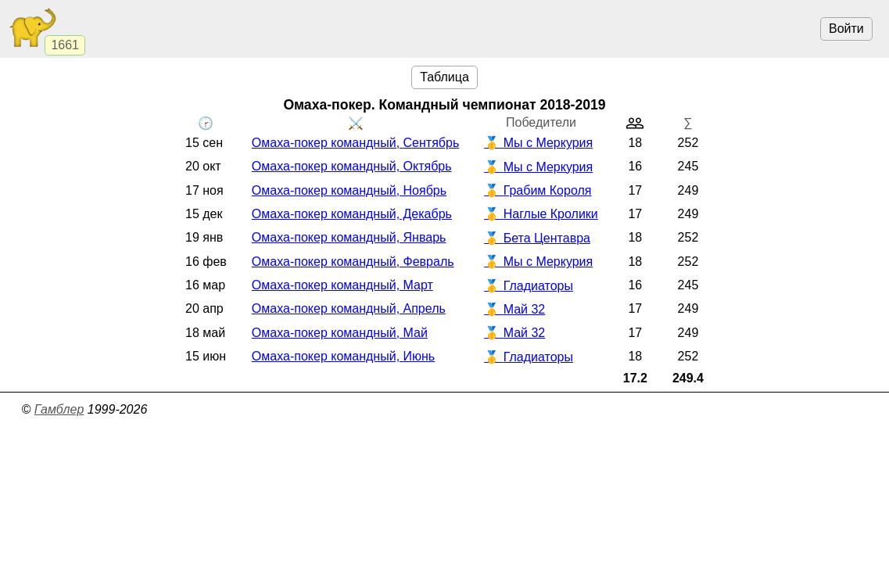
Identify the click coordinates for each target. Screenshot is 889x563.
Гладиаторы (538, 285)
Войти (846, 28)
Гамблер (59, 409)
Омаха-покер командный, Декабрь (352, 214)
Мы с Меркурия (548, 142)
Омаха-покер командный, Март (342, 285)
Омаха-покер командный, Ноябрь (349, 190)
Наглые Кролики (551, 214)
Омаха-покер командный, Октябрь (352, 166)
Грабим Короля (548, 190)
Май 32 (525, 309)
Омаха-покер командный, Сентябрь (355, 142)
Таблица (444, 77)
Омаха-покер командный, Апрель (349, 308)
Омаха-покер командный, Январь (349, 237)
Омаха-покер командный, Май (340, 332)
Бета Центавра (547, 238)
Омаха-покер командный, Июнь (343, 356)
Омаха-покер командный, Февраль (353, 261)
